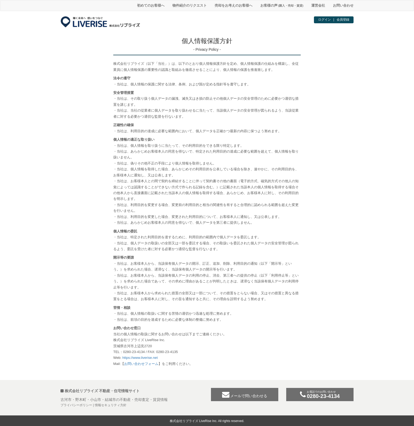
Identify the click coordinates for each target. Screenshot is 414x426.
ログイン (324, 19)
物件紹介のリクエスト (189, 5)
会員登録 (343, 19)
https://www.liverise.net (140, 358)
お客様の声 (281, 5)
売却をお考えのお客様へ (233, 5)
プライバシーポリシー (76, 405)
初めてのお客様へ (150, 5)
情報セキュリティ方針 (110, 405)
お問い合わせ (343, 5)
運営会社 (318, 5)
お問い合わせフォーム (141, 364)
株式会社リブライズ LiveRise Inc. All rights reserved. (207, 421)
